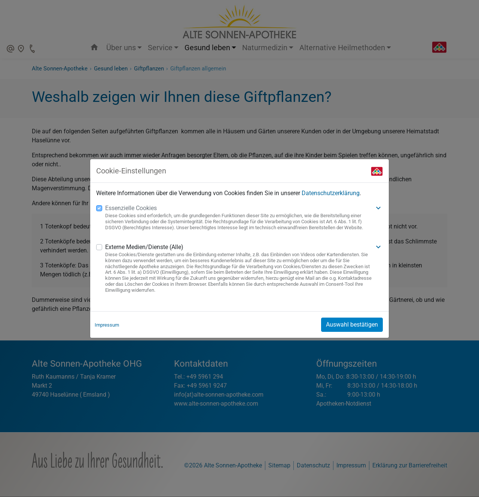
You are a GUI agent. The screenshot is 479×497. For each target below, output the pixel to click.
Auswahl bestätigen (352, 324)
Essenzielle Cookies (131, 208)
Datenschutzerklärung (331, 193)
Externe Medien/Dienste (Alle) (144, 247)
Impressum (107, 325)
